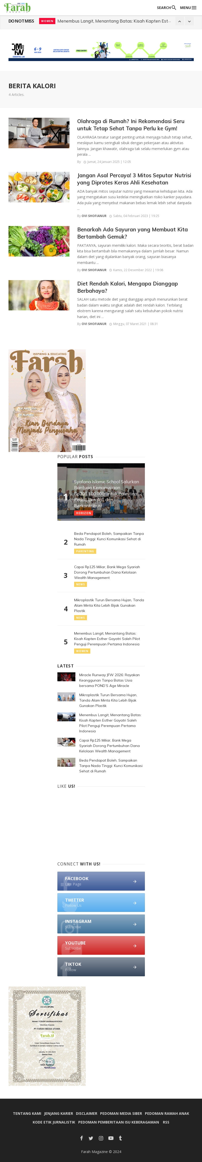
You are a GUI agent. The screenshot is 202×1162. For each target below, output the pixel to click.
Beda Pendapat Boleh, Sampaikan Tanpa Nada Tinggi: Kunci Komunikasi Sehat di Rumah (109, 539)
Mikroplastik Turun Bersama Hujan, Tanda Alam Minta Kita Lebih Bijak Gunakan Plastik (109, 605)
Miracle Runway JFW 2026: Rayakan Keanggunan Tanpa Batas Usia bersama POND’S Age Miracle (109, 680)
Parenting (85, 551)
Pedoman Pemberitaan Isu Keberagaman (118, 1122)
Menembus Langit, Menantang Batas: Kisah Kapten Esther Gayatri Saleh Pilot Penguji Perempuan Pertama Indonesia (107, 638)
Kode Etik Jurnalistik (54, 1122)
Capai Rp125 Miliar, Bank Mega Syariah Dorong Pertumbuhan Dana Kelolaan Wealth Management (107, 572)
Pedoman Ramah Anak (167, 1113)
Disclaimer (86, 1113)
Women (82, 651)
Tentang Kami (27, 1113)
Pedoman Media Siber (121, 1113)
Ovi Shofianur (94, 216)
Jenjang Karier (58, 1113)
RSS (166, 1122)
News (45, 21)
